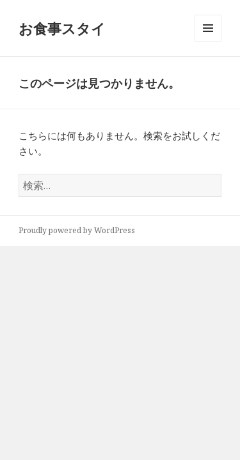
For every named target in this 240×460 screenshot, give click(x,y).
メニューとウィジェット (208, 41)
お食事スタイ (62, 28)
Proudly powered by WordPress (77, 230)
